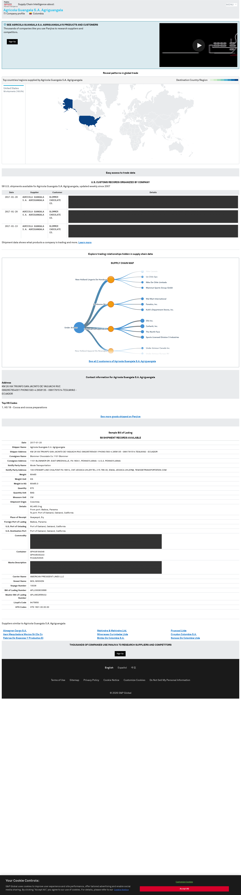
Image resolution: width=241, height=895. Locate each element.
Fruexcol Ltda (178, 631)
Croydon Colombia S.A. (184, 634)
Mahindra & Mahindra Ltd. (112, 631)
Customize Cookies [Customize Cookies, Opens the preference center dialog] (184, 882)
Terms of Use (58, 680)
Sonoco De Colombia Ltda (185, 638)
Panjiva (11, 4)
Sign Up (12, 42)
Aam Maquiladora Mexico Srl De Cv (23, 634)
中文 (133, 668)
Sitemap (74, 680)
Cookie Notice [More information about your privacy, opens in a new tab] (121, 890)
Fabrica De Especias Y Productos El (23, 638)
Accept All (184, 889)
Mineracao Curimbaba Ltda (112, 634)
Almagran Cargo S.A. (15, 631)
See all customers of (122, 361)
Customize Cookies (134, 680)
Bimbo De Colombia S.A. (110, 638)
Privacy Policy (91, 680)
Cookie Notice (111, 680)
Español (122, 668)
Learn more (85, 242)
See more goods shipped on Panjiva (120, 416)
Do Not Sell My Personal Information (170, 680)
